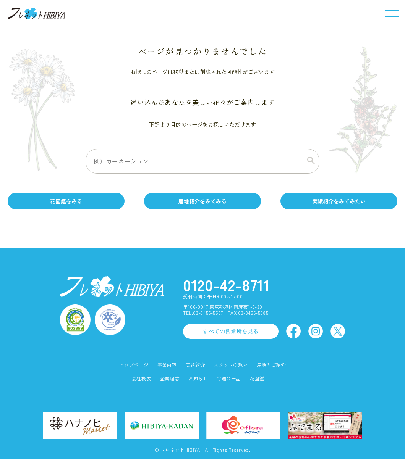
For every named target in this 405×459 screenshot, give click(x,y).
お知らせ (197, 378)
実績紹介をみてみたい (339, 201)
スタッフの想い (231, 365)
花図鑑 (257, 378)
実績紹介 (195, 365)
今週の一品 (229, 378)
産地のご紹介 (271, 365)
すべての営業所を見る (231, 331)
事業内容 (167, 365)
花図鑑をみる (66, 201)
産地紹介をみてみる (202, 201)
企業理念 (169, 378)
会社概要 (141, 378)
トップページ (133, 365)
